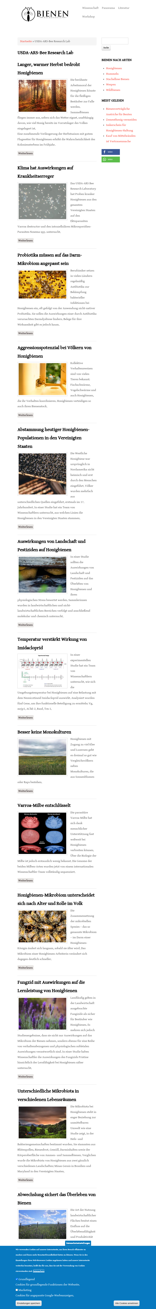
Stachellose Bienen (117, 79)
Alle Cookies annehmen (126, 1303)
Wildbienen (113, 90)
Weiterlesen (26, 153)
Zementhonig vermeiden (121, 119)
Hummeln (112, 74)
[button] (111, 152)
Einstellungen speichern (28, 1303)
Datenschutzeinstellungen (78, 1243)
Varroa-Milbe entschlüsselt (44, 805)
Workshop (88, 16)
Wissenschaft (90, 8)
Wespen (111, 84)
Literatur (123, 8)
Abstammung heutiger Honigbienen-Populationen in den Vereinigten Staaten (53, 438)
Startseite (26, 41)
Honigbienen (114, 68)
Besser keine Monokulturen (44, 732)
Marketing (24, 1290)
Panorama (108, 8)
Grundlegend (26, 1279)
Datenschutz (38, 1271)
